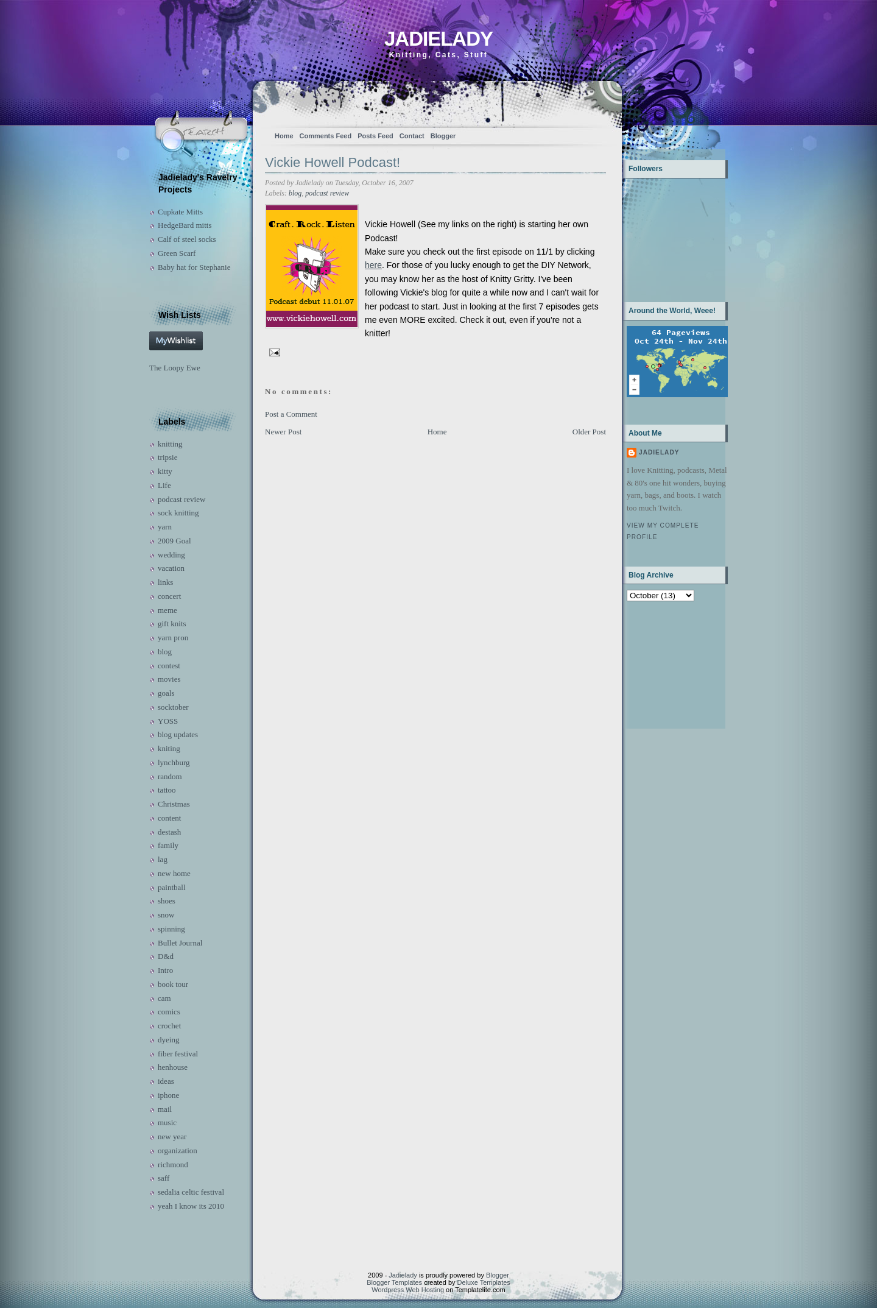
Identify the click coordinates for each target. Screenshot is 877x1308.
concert (169, 596)
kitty (165, 471)
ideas (166, 1081)
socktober (173, 707)
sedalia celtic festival (191, 1192)
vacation (171, 568)
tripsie (168, 457)
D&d (166, 956)
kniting (169, 748)
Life (164, 485)
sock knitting (178, 512)
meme (167, 610)
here (373, 265)
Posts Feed (375, 136)
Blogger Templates (394, 1282)
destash (169, 831)
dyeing (168, 1039)
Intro (165, 970)
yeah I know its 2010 (191, 1206)
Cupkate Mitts (180, 211)
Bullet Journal (180, 942)
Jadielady (438, 38)
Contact (412, 136)
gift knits (172, 623)
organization (177, 1150)
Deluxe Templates (483, 1282)
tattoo (167, 789)
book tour (173, 984)
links (165, 582)
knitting (170, 443)
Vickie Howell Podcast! (332, 162)
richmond (173, 1164)
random (170, 776)
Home (284, 136)
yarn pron (173, 637)
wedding (171, 554)
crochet (169, 1025)
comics (169, 1011)
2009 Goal (174, 540)
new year (172, 1136)
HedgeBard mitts (184, 225)
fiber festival (178, 1053)
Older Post (589, 431)
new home (174, 873)
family (168, 845)
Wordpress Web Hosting (408, 1289)
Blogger (443, 136)
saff (163, 1178)
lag (162, 859)
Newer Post (283, 431)
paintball (172, 887)
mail (165, 1109)
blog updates (178, 734)
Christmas (174, 803)
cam (164, 998)
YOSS (168, 721)
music (167, 1122)
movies (169, 679)
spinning (171, 928)
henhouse (173, 1067)
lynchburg (173, 762)
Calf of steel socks (187, 239)
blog (165, 651)
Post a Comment (291, 414)
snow (166, 914)
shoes (166, 900)
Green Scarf (176, 253)
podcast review (181, 499)
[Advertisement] (665, 664)
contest (169, 665)
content (169, 817)
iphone (168, 1095)
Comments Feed (326, 136)
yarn (165, 526)
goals (166, 693)
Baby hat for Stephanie (194, 267)
